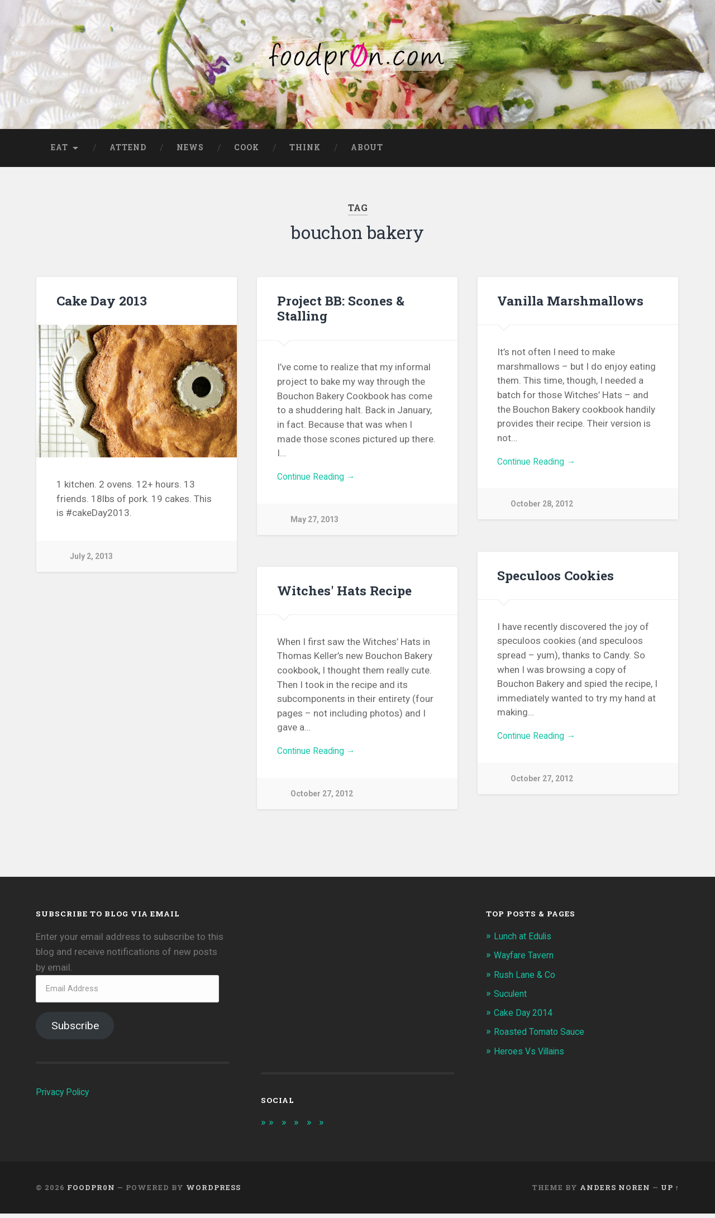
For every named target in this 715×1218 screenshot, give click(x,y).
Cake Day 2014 (525, 1016)
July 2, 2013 (92, 560)
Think (305, 151)
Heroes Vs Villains (532, 1055)
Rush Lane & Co (526, 978)
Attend (127, 151)
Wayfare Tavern (526, 958)
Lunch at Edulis (525, 939)
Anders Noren (615, 1191)
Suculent (512, 997)
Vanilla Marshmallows (569, 304)
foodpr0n (91, 1191)
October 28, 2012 (543, 510)
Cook (246, 151)
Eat (59, 151)
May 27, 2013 (315, 525)
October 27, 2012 (543, 784)
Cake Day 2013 (101, 304)
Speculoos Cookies (554, 579)
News (190, 151)
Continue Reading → (320, 481)
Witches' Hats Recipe (342, 594)
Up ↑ (670, 1191)
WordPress (213, 1191)
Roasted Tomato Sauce (543, 1035)
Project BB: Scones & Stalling (339, 312)
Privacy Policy (64, 1095)
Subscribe (75, 1029)
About (367, 151)
